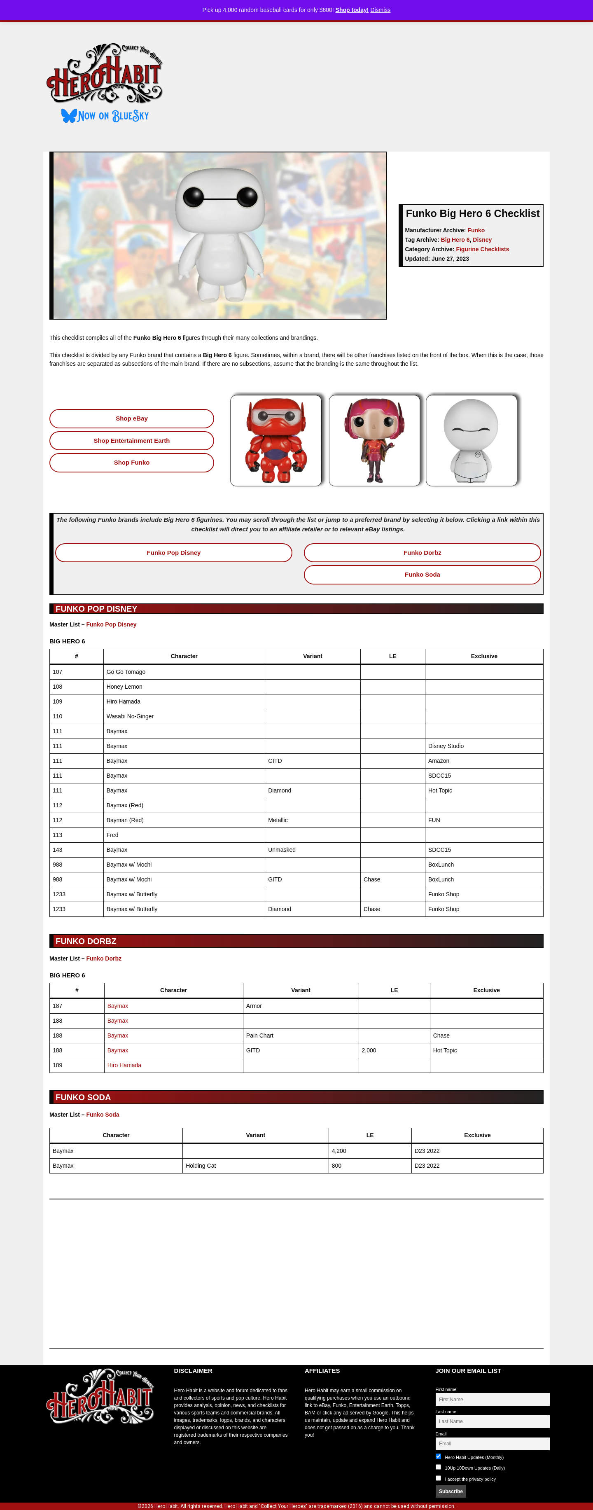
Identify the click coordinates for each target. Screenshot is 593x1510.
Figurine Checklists (482, 249)
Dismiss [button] (380, 10)
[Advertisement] (363, 83)
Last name (446, 1411)
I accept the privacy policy (470, 1479)
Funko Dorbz (422, 552)
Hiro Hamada (124, 1065)
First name (446, 1389)
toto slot (52, 1445)
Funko (476, 230)
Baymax (117, 1006)
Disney (482, 239)
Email (441, 1433)
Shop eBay (132, 418)
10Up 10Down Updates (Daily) (470, 1467)
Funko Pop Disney (174, 552)
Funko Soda (422, 574)
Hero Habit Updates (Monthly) (470, 1457)
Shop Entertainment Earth (131, 440)
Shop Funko (132, 462)
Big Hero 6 (455, 239)
